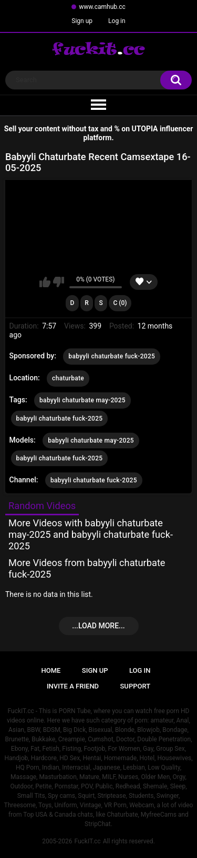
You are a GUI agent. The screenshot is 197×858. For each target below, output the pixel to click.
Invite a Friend (73, 686)
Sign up (81, 21)
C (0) (120, 303)
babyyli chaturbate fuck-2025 (111, 356)
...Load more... (98, 626)
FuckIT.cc (87, 841)
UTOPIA (145, 129)
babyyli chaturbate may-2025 (82, 400)
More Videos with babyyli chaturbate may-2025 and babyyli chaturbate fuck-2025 (90, 534)
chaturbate (68, 378)
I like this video (44, 282)
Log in (117, 21)
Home (51, 670)
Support (135, 686)
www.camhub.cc (102, 6)
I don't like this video (58, 282)
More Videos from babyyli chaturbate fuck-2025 (86, 568)
